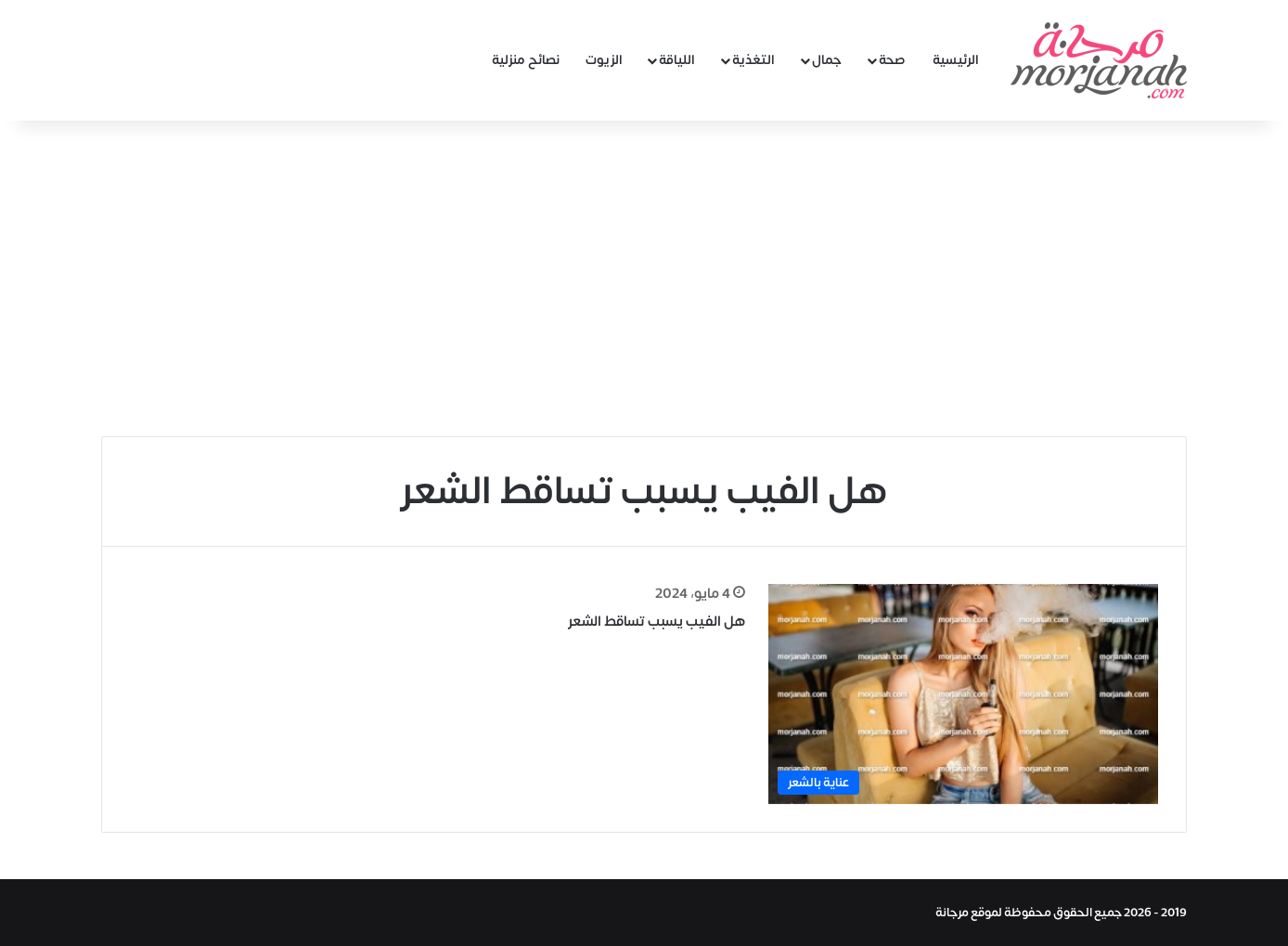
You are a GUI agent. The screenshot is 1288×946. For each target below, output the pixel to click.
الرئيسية (956, 60)
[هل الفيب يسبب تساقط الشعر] (963, 694)
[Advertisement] (644, 278)
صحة (892, 60)
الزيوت (604, 60)
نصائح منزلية (526, 60)
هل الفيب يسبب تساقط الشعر (656, 621)
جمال (827, 60)
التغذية (753, 60)
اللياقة (677, 60)
